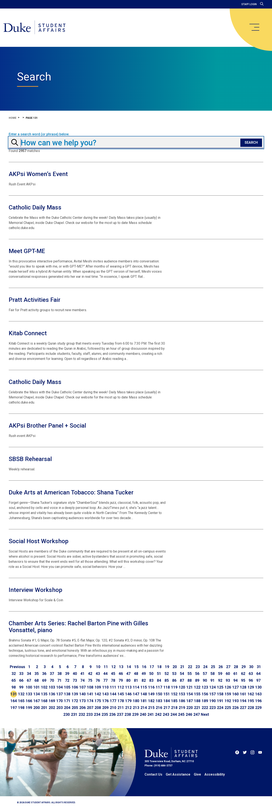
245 (181, 714)
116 (151, 687)
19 (167, 666)
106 (75, 687)
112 (121, 687)
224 (220, 707)
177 (113, 701)
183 (159, 701)
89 (197, 680)
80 (128, 680)
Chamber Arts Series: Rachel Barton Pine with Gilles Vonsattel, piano (78, 627)
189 (205, 701)
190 (212, 701)
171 (67, 701)
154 (189, 694)
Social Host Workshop (38, 541)
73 (75, 680)
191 (220, 701)
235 (105, 714)
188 (197, 701)
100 (29, 687)
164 (13, 701)
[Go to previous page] (17, 666)
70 (52, 680)
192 (228, 701)
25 (213, 666)
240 (143, 714)
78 (113, 680)
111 (113, 687)
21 (182, 666)
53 (174, 673)
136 (52, 694)
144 (113, 694)
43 (98, 673)
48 (136, 673)
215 (151, 707)
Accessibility (214, 774)
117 (159, 687)
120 (182, 687)
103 (52, 687)
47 (128, 673)
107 (82, 687)
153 (182, 694)
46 (121, 673)
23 (198, 666)
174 (90, 701)
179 (128, 701)
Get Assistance (178, 774)
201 (44, 707)
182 (151, 701)
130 (258, 687)
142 (98, 694)
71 (59, 680)
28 (236, 666)
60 (228, 673)
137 (59, 694)
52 (166, 673)
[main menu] (254, 27)
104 (59, 687)
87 (182, 680)
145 (121, 694)
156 (205, 694)
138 (67, 694)
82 (144, 680)
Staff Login (249, 4)
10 (98, 666)
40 (75, 673)
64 (258, 673)
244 (173, 714)
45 (113, 673)
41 (82, 673)
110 (105, 687)
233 (89, 714)
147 (136, 694)
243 (166, 714)
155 (197, 694)
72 (67, 680)
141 (90, 694)
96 (251, 680)
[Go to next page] (205, 714)
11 (106, 666)
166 (29, 701)
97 (258, 680)
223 (212, 707)
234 (97, 714)
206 (82, 707)
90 (205, 680)
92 (220, 680)
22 (190, 666)
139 (75, 694)
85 (166, 680)
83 (151, 680)
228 (251, 707)
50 (151, 673)
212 (128, 707)
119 (174, 687)
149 (151, 694)
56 (197, 673)
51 (159, 673)
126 (228, 687)
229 (258, 707)
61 (235, 673)
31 (259, 666)
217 (166, 707)
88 (189, 680)
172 (75, 701)
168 (44, 701)
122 (197, 687)
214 (143, 707)
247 (196, 714)
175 (98, 701)
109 (98, 687)
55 (189, 673)
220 (189, 707)
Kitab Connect (28, 333)
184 (166, 701)
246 (189, 714)
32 (13, 673)
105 (67, 687)
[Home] (34, 27)
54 (182, 673)
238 (128, 714)
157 (212, 694)
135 (44, 694)
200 (36, 707)
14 (129, 666)
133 (29, 694)
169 (52, 701)
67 (29, 680)
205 (75, 707)
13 (121, 666)
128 (243, 687)
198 (21, 707)
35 (36, 673)
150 (159, 694)
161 (243, 694)
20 (175, 666)
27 (228, 666)
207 (90, 707)
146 (128, 694)
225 (228, 707)
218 (174, 707)
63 (251, 673)
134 (36, 694)
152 (174, 694)
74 (82, 680)
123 (205, 687)
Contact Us (153, 774)
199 (29, 707)
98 (13, 687)
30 (251, 666)
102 (44, 687)
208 (98, 707)
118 (166, 687)
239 (135, 714)
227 (243, 707)
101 (36, 687)
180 (136, 701)
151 (166, 694)
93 (228, 680)
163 (258, 694)
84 (159, 680)
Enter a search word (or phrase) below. (39, 134)
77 (105, 680)
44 (105, 673)
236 (112, 714)
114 (136, 687)
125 (220, 687)
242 (158, 714)
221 (197, 707)
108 (90, 687)
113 (128, 687)
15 (136, 666)
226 (235, 707)
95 (243, 680)
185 (174, 701)
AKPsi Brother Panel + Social (47, 425)
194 (243, 701)
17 (152, 666)
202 (52, 707)
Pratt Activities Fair (34, 299)
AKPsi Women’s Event (38, 174)
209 (105, 707)
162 (251, 694)
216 (159, 707)
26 (220, 666)
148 (143, 694)
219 (182, 707)
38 (59, 673)
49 (144, 673)
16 (144, 666)
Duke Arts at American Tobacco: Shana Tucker (71, 492)
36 (44, 673)
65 (13, 680)
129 (251, 687)
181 (143, 701)
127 (235, 687)
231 (74, 714)
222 (205, 707)
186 (182, 701)
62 (243, 673)
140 (82, 694)
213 (136, 707)
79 (121, 680)
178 (121, 701)
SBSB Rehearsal (30, 458)
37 (52, 673)
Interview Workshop (35, 589)
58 (212, 673)
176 (105, 701)
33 (21, 673)
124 (212, 687)
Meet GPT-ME (27, 251)
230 (66, 714)
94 (235, 680)
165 (21, 701)
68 (36, 680)
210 (113, 707)
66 (21, 680)
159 (228, 694)
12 (113, 666)
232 (82, 714)
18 (159, 666)
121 (189, 687)
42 (90, 673)
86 (174, 680)
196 (258, 701)
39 (67, 673)
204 (67, 707)
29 (243, 666)
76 (98, 680)
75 (90, 680)
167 (36, 701)
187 (189, 701)
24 (205, 666)
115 (143, 687)
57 (205, 673)
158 (220, 694)
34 (29, 673)
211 (121, 707)
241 (150, 714)
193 (235, 701)
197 (13, 707)
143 (105, 694)
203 (59, 707)
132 (21, 694)
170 (59, 701)
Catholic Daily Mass (35, 207)
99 (21, 687)
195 (251, 701)
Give (197, 774)
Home (12, 117)
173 (82, 701)
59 (220, 673)
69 (44, 680)
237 (120, 714)
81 (136, 680)
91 (212, 680)
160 (235, 694)
